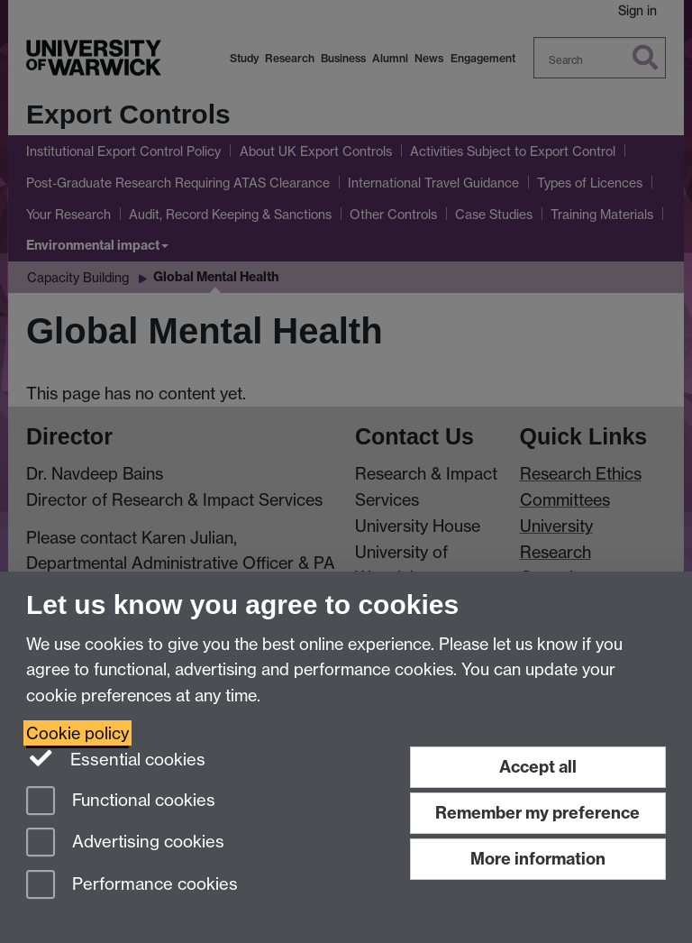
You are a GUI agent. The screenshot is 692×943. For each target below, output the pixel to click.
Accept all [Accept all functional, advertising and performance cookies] (538, 766)
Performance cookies (132, 885)
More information (538, 858)
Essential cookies (115, 758)
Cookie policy (77, 733)
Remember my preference (537, 812)
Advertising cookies (125, 843)
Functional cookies (120, 802)
